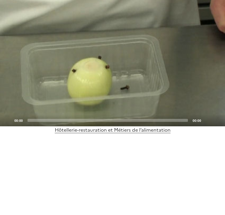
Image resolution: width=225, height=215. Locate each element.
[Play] (112, 63)
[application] (112, 63)
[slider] (108, 120)
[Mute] (207, 120)
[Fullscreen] (217, 120)
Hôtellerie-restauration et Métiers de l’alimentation (113, 129)
